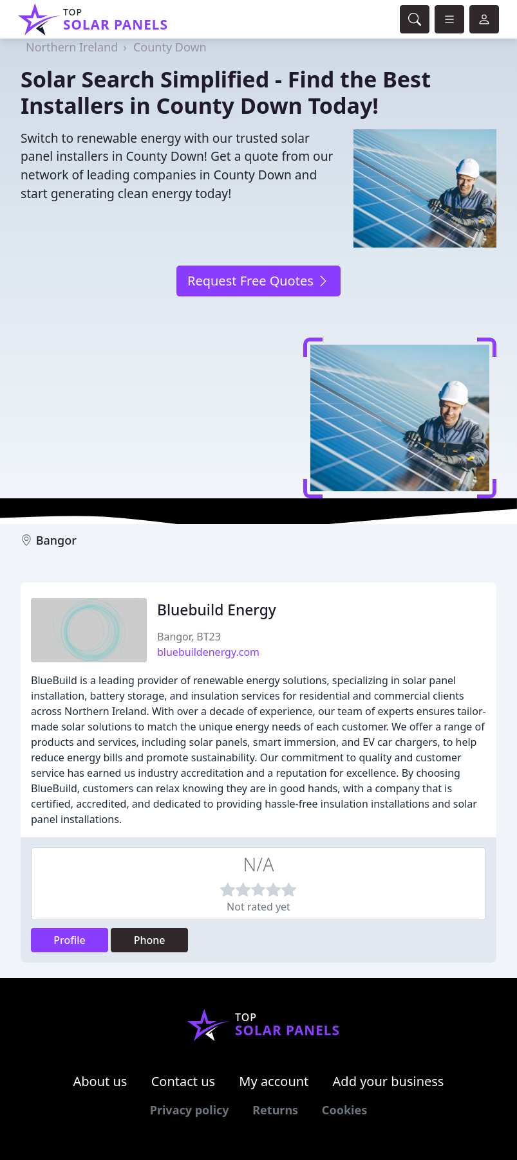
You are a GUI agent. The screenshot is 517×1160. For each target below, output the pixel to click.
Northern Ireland (72, 47)
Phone (149, 940)
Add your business (388, 1081)
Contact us (183, 1081)
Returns (275, 1110)
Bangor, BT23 (189, 637)
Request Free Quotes (258, 280)
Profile (69, 940)
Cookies (344, 1110)
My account (273, 1081)
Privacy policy (189, 1110)
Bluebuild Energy (216, 610)
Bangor (56, 540)
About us (100, 1081)
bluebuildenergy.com (208, 652)
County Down (170, 47)
